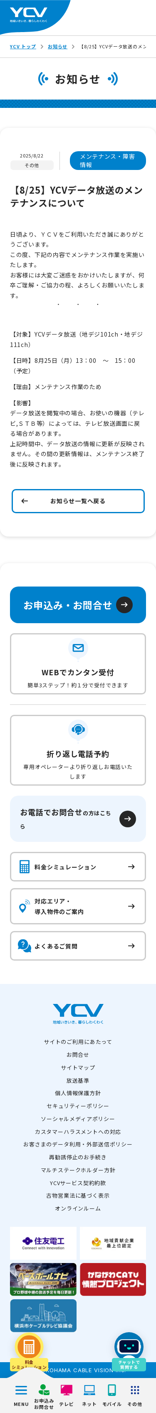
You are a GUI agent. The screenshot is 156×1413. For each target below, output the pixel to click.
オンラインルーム (78, 1208)
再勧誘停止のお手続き (77, 1157)
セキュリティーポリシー (78, 1106)
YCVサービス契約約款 (78, 1183)
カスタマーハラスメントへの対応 (78, 1132)
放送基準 (78, 1080)
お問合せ (78, 1055)
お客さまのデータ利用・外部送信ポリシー (78, 1144)
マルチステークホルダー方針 (78, 1170)
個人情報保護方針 (78, 1093)
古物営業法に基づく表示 (77, 1195)
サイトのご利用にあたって (78, 1042)
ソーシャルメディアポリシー (78, 1119)
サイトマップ (78, 1067)
